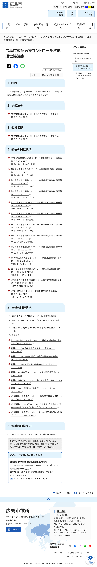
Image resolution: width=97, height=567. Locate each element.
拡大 (69, 7)
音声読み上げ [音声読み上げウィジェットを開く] (89, 3)
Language (75, 3)
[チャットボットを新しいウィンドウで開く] (90, 564)
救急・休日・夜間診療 (51, 37)
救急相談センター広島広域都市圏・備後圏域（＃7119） (84, 76)
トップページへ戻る (85, 493)
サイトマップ (59, 553)
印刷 (33, 75)
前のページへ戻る (63, 493)
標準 (64, 7)
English (63, 3)
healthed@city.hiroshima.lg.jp (31, 478)
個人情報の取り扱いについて (79, 553)
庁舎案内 (15, 529)
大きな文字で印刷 (50, 75)
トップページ (20, 37)
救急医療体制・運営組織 (73, 37)
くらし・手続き (34, 37)
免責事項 (69, 556)
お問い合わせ (89, 14)
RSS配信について (83, 556)
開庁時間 (61, 511)
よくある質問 (59, 14)
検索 (72, 14)
